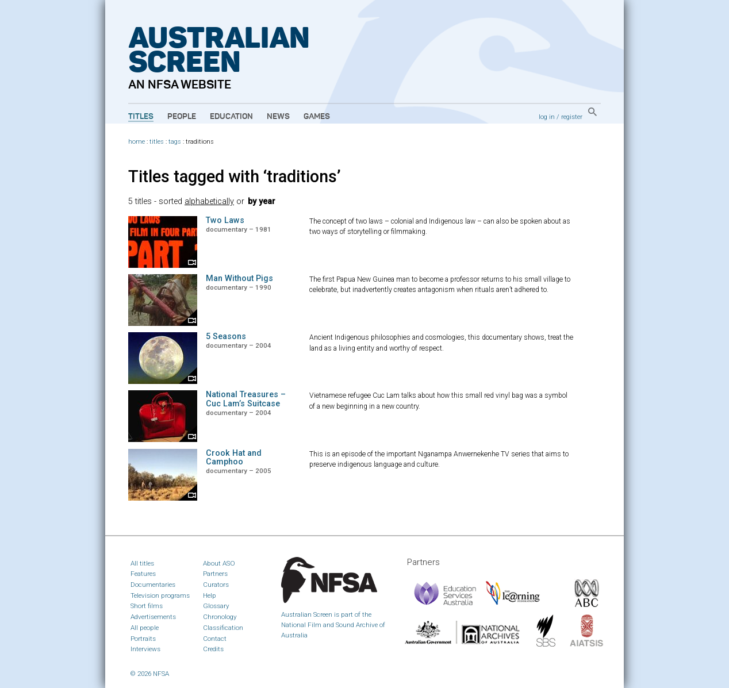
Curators (216, 585)
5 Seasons (226, 336)
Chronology (220, 617)
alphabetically (209, 201)
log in (547, 117)
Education (231, 117)
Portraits (143, 639)
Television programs (160, 595)
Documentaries (153, 585)
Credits (213, 649)
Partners (215, 574)
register (571, 117)
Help (209, 595)
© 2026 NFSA (150, 674)
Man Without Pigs (239, 278)
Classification (223, 628)
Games (317, 117)
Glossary (216, 606)
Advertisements (153, 617)
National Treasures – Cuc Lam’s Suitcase (246, 399)
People (181, 117)
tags (174, 141)
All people (145, 628)
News (278, 117)
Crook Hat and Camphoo (234, 457)
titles (156, 141)
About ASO (219, 563)
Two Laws (225, 220)
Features (143, 574)
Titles (141, 117)
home (136, 141)
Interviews (145, 649)
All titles (142, 563)
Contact (215, 639)
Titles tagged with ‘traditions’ (234, 176)
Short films (147, 606)
